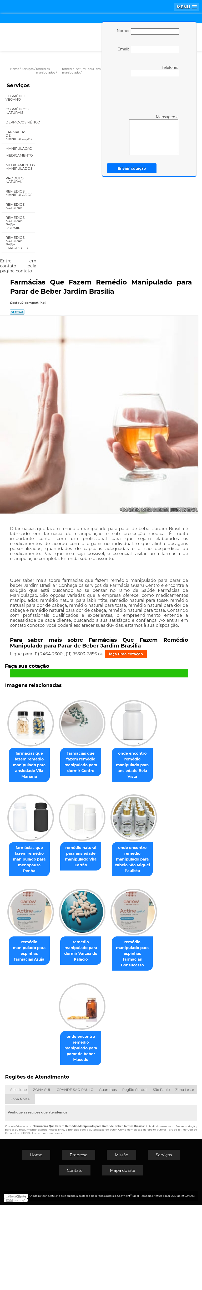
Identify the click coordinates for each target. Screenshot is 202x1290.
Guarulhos (108, 1175)
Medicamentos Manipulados (20, 166)
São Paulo (161, 1175)
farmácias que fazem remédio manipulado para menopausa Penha (108, 855)
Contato (75, 1255)
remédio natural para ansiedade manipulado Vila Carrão (53, 949)
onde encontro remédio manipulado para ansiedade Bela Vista (53, 858)
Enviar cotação (132, 168)
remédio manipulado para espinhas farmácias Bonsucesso (53, 1131)
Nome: (148, 31)
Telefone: (155, 70)
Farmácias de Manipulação (19, 135)
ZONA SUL (42, 1175)
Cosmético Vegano (16, 97)
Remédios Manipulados (19, 193)
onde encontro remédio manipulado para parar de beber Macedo (108, 1133)
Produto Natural (15, 180)
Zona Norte (19, 1184)
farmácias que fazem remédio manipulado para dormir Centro (108, 761)
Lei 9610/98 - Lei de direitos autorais (38, 1218)
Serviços (18, 85)
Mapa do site (122, 1255)
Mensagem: (153, 135)
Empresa (78, 1240)
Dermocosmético (20, 122)
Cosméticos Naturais (17, 111)
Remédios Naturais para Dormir (15, 222)
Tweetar (17, 312)
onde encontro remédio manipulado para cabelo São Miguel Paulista (108, 952)
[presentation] (147, 95)
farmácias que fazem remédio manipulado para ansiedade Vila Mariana (53, 764)
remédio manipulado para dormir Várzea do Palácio (108, 1043)
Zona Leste (184, 1175)
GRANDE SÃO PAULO (75, 1175)
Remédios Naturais (15, 206)
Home (36, 1240)
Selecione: (18, 1175)
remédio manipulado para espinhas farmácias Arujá (53, 1043)
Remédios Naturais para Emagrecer (17, 242)
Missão (121, 1240)
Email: (148, 50)
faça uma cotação (126, 654)
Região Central (135, 1175)
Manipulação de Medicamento (20, 151)
